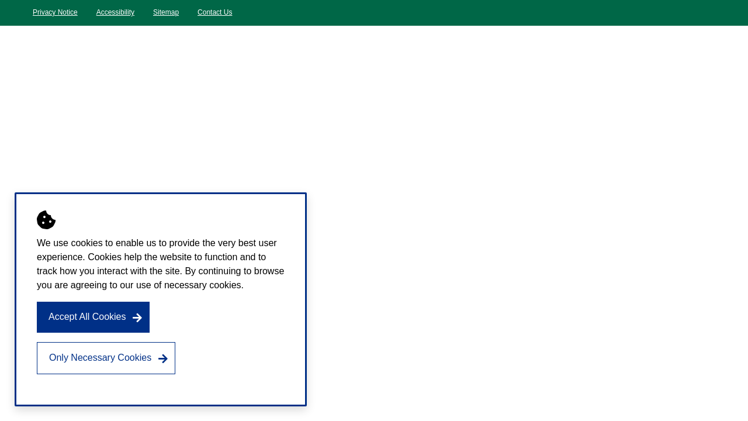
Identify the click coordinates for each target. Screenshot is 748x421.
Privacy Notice (55, 12)
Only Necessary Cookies (100, 358)
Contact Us (215, 12)
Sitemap (166, 12)
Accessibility (115, 12)
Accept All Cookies (87, 317)
